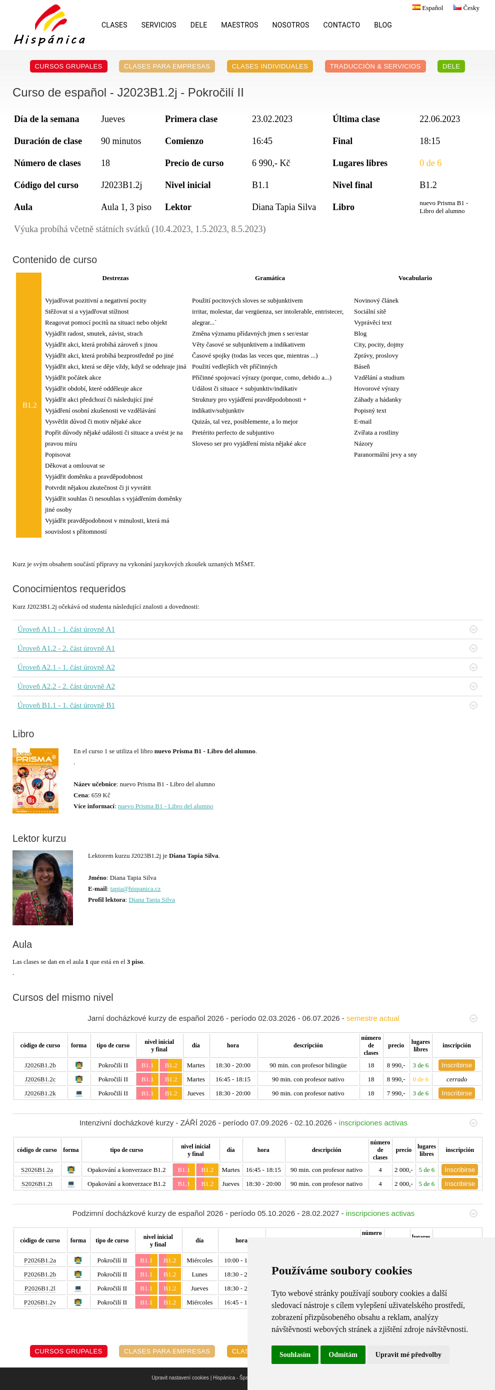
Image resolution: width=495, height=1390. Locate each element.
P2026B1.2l (40, 1288)
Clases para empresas (167, 66)
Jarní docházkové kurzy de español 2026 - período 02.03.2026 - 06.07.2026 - (283, 1018)
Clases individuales (270, 66)
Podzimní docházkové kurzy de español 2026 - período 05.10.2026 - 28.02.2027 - (275, 1213)
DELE (198, 25)
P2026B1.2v (40, 1302)
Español (426, 8)
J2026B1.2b (40, 1065)
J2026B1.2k (40, 1093)
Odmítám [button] (343, 1354)
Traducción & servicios (375, 66)
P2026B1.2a (40, 1260)
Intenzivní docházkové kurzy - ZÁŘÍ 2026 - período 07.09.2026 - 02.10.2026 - (279, 1122)
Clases (115, 25)
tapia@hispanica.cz (135, 888)
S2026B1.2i (37, 1183)
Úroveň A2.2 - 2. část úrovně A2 (248, 686)
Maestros (239, 25)
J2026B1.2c (40, 1079)
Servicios (159, 25)
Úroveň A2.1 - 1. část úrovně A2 (248, 667)
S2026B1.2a (37, 1169)
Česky (465, 8)
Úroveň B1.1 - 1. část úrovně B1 (248, 705)
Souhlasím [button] (295, 1354)
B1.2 (171, 1065)
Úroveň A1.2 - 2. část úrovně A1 (248, 648)
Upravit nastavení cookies (180, 1377)
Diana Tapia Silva (151, 899)
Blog (383, 25)
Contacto (342, 25)
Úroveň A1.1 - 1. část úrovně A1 (248, 629)
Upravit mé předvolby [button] (409, 1354)
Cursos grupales (68, 66)
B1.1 (148, 1065)
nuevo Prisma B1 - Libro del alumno (166, 806)
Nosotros (291, 25)
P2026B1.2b (40, 1274)
